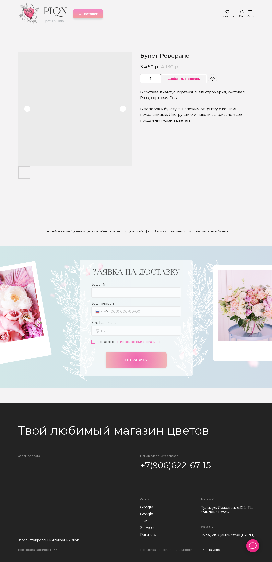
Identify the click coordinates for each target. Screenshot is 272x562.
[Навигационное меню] (250, 13)
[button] (227, 13)
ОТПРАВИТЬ (136, 360)
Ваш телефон (102, 303)
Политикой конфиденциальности (138, 341)
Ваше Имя (100, 284)
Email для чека (103, 322)
